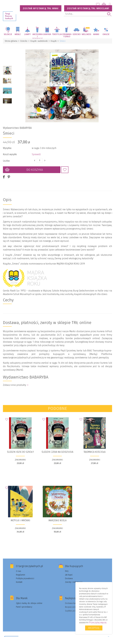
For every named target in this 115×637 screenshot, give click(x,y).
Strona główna (11, 41)
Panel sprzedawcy (24, 607)
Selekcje (8, 34)
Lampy (27, 34)
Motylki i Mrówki (20, 520)
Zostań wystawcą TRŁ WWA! (40, 8)
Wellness (86, 34)
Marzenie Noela (57, 520)
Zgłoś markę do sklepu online (29, 603)
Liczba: (6, 160)
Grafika (47, 34)
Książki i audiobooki (39, 41)
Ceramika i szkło (66, 35)
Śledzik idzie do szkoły (20, 452)
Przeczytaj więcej (97, 622)
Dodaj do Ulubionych (64, 169)
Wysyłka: (7, 148)
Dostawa (69, 578)
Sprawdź (36, 154)
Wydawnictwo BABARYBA (17, 127)
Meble (18, 34)
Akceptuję (93, 628)
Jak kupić (69, 575)
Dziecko (77, 34)
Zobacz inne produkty (15, 385)
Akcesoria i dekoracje (37, 35)
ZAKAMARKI (20, 459)
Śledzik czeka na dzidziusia (57, 452)
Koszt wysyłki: (10, 154)
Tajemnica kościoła (94, 452)
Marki (96, 34)
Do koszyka (35, 169)
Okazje (106, 34)
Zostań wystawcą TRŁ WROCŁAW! (88, 8)
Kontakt (19, 582)
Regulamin (20, 575)
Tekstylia (57, 34)
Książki (54, 41)
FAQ (66, 571)
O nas (18, 571)
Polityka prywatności (25, 578)
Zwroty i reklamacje (73, 582)
